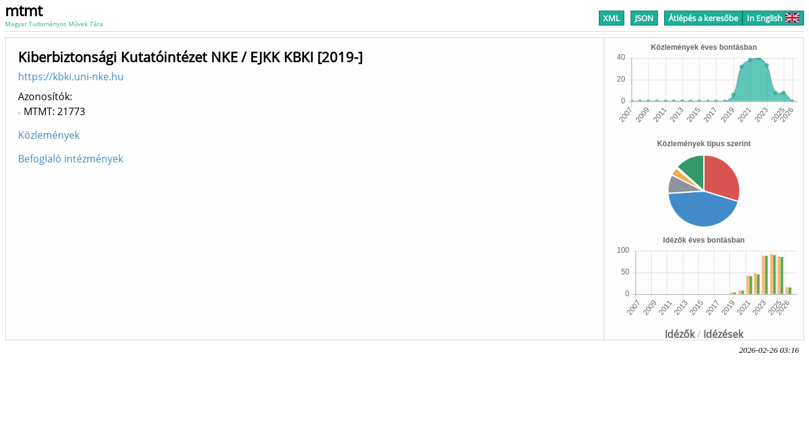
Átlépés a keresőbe (703, 18)
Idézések (723, 334)
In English (773, 18)
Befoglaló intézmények (70, 159)
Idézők (680, 334)
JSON (644, 18)
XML (611, 18)
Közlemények (49, 135)
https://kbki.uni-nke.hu (71, 76)
